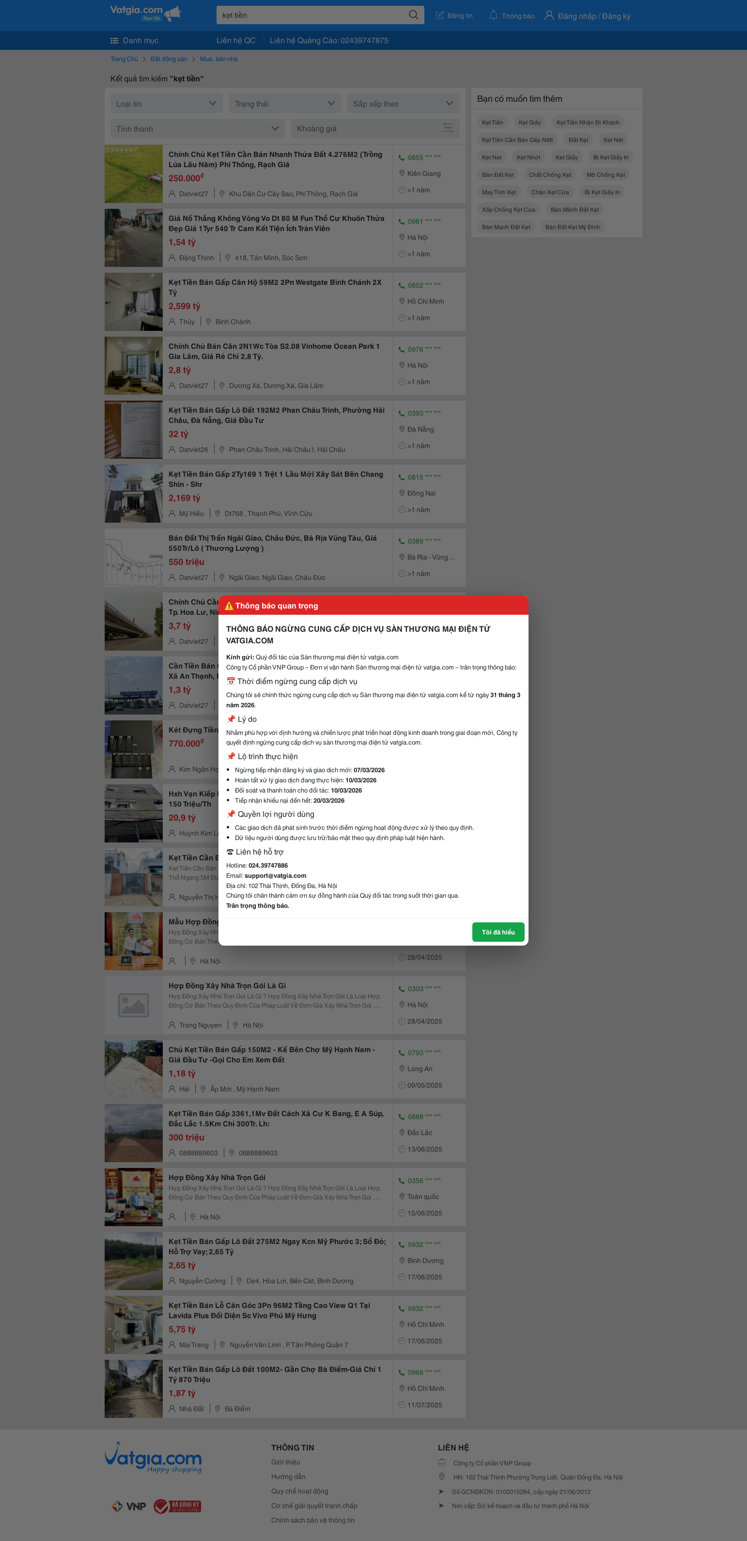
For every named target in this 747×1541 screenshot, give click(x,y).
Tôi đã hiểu (498, 931)
